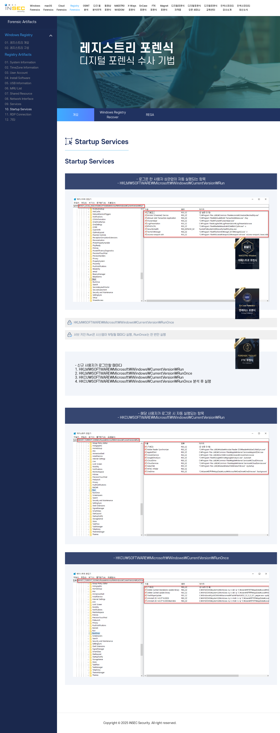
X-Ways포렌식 (132, 8)
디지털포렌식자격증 (178, 8)
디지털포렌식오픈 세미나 (194, 8)
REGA (150, 115)
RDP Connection (20, 114)
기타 (12, 119)
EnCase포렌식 (143, 8)
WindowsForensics (35, 8)
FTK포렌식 (153, 8)
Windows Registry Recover (113, 115)
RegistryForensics (75, 8)
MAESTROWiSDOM (119, 8)
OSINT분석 (86, 8)
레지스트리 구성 (19, 48)
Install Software (20, 78)
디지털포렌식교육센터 (210, 8)
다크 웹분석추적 (97, 8)
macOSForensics (48, 8)
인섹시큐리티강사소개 (227, 8)
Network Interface (21, 99)
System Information (23, 62)
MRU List (16, 88)
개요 (75, 115)
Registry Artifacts (18, 55)
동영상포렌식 (108, 8)
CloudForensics (62, 8)
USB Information (20, 83)
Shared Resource (21, 93)
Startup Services (21, 109)
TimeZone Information (24, 67)
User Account (19, 73)
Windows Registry (19, 35)
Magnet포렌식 (164, 8)
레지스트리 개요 (19, 42)
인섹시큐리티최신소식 (243, 8)
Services (15, 104)
